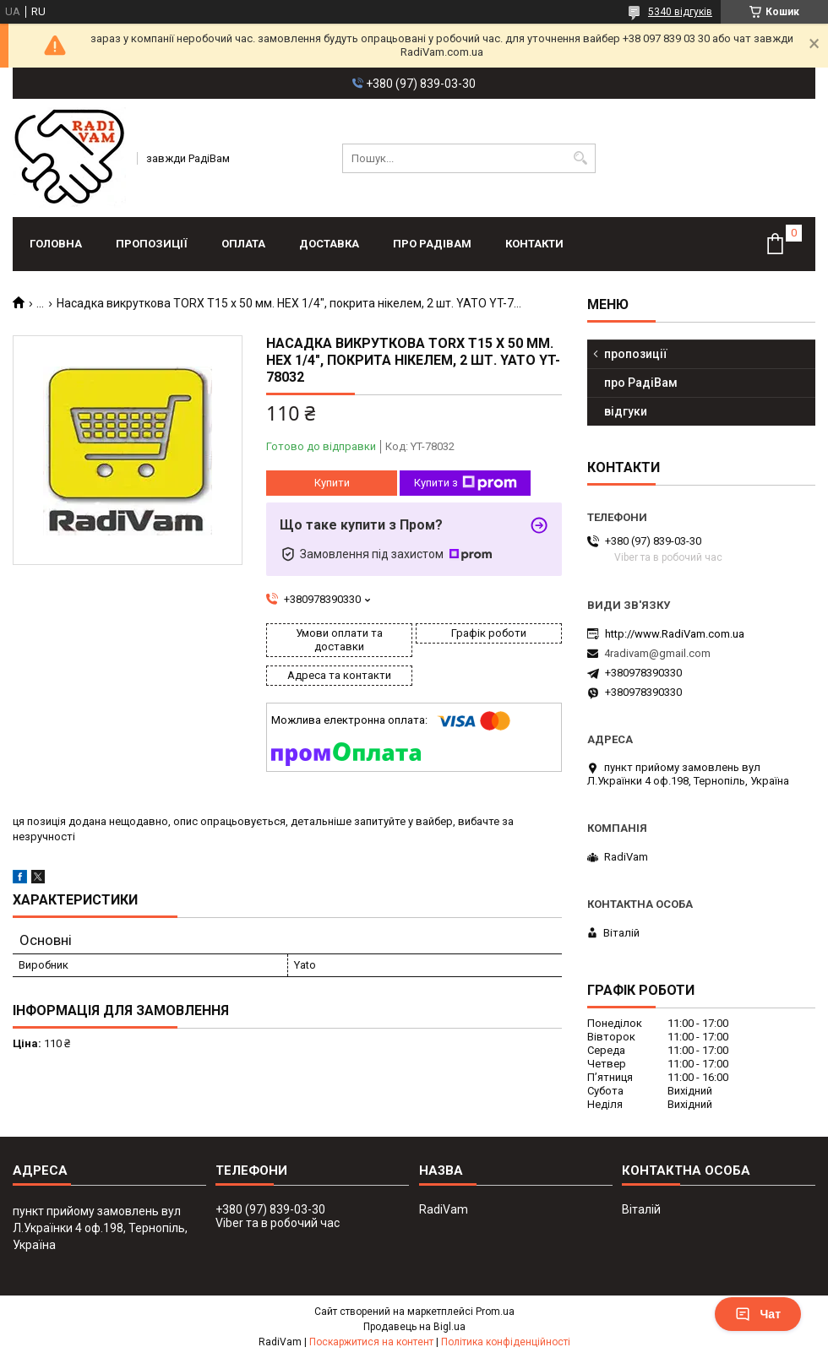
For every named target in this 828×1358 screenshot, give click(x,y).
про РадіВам (432, 243)
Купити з (465, 483)
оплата (243, 243)
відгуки (625, 411)
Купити (332, 482)
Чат (758, 1314)
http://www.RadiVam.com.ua (674, 633)
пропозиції (152, 243)
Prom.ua (495, 1311)
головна (56, 243)
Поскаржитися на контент (371, 1342)
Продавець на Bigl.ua (414, 1327)
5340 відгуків (680, 12)
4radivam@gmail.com (657, 653)
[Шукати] (581, 158)
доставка (329, 243)
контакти (534, 243)
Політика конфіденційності (505, 1342)
